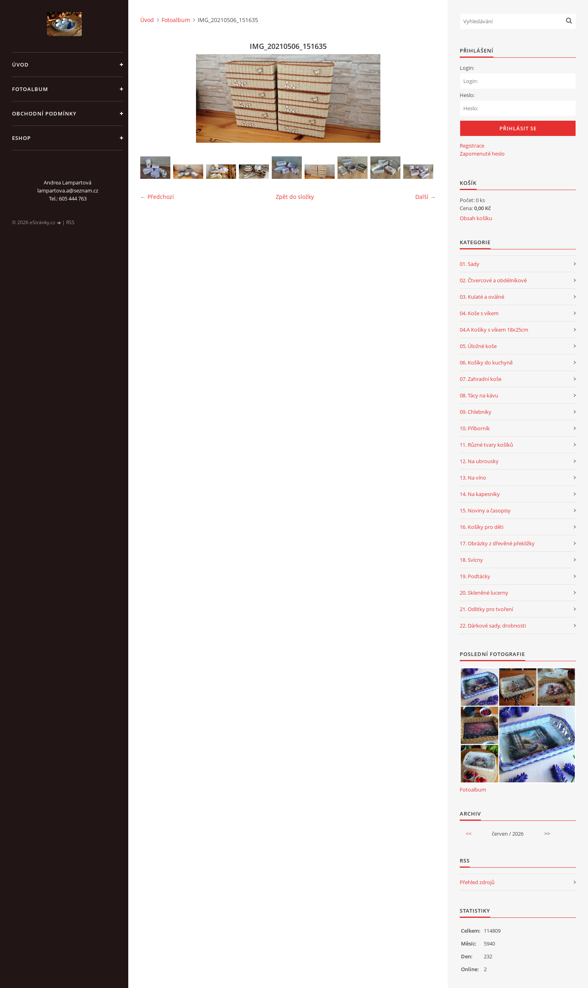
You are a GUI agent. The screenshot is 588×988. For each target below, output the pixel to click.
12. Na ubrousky (479, 461)
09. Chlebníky (475, 411)
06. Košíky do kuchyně (486, 362)
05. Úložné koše (478, 346)
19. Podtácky (475, 576)
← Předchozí (157, 196)
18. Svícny (471, 559)
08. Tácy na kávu (479, 395)
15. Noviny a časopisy (485, 510)
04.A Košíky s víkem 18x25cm (494, 329)
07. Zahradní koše (480, 379)
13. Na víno (473, 477)
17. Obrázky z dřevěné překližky (497, 543)
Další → (425, 196)
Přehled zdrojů (477, 882)
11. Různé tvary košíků (486, 444)
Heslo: (467, 95)
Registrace (472, 145)
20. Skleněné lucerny (484, 592)
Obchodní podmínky (44, 113)
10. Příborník (475, 428)
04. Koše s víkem (479, 313)
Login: (467, 67)
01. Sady (469, 263)
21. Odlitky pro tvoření (486, 609)
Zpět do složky (295, 196)
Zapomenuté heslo (482, 153)
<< (468, 833)
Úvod (20, 64)
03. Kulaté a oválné (482, 296)
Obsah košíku (476, 218)
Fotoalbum (30, 89)
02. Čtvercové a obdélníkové (493, 280)
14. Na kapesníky (480, 494)
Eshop (21, 138)
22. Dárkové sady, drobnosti (493, 625)
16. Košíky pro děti (481, 526)
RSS (70, 222)
